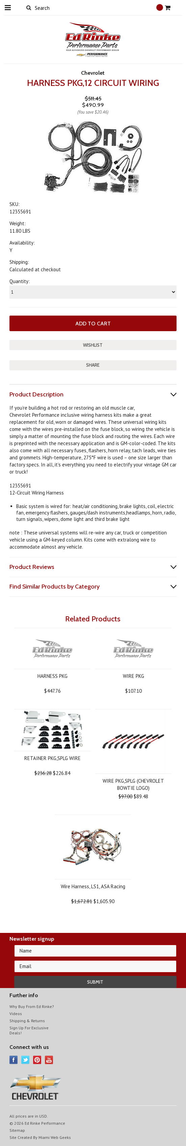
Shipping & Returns (27, 1020)
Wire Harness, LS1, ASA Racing (93, 886)
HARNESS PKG (52, 676)
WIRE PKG (133, 676)
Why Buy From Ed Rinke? (31, 1006)
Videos (15, 1013)
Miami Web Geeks (54, 1137)
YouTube (49, 1060)
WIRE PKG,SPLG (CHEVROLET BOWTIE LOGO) (133, 784)
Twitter (25, 1060)
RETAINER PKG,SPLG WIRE (52, 758)
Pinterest (37, 1060)
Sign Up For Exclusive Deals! (29, 1030)
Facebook (13, 1060)
